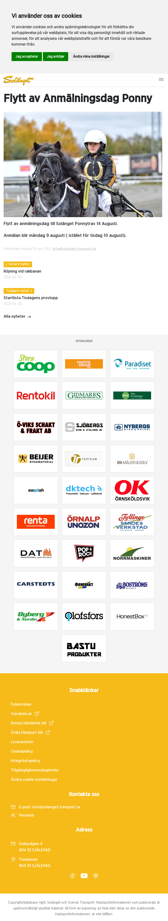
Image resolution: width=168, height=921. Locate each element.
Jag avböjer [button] (55, 56)
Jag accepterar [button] (26, 56)
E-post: (46, 807)
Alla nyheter (17, 317)
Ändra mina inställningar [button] (91, 56)
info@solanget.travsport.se (74, 249)
